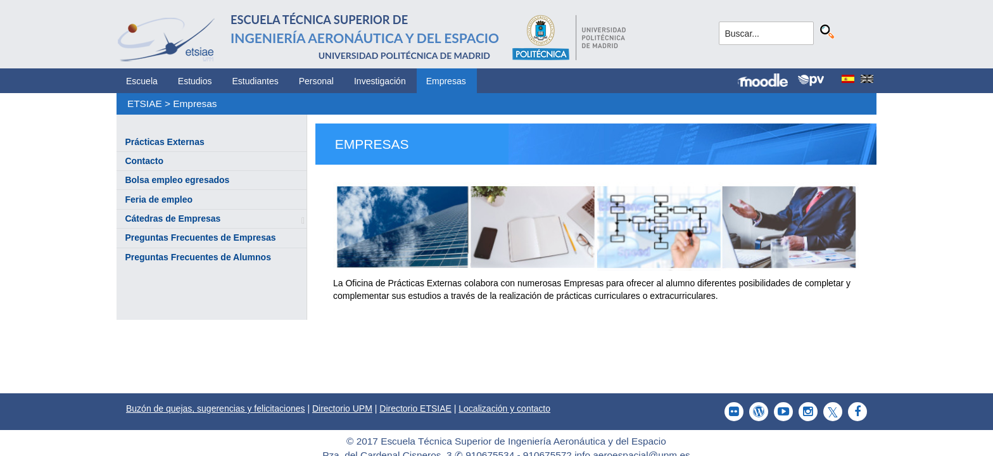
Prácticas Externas (164, 142)
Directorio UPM (342, 408)
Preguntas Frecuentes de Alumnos (198, 257)
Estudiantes (255, 81)
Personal (316, 81)
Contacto (144, 161)
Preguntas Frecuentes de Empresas (200, 237)
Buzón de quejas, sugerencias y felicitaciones (215, 408)
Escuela (142, 81)
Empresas (446, 81)
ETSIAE (144, 103)
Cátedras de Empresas (172, 218)
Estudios (195, 81)
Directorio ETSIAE (415, 408)
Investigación (380, 81)
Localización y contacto (504, 408)
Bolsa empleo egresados (177, 180)
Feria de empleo (159, 199)
